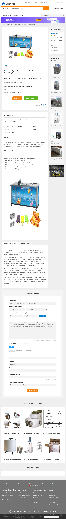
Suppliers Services (48, 2)
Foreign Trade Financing (24, 495)
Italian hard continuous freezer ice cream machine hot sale (56, 93)
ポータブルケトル (53, 502)
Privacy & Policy (53, 500)
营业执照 (30, 517)
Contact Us (52, 495)
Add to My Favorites (31, 98)
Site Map (35, 502)
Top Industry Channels (7, 495)
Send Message (32, 390)
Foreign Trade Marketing (24, 500)
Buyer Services (37, 493)
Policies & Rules (37, 500)
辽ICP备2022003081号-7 (20, 517)
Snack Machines (31, 24)
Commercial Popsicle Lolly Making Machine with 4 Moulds (56, 159)
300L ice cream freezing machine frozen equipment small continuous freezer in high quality (56, 142)
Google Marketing (22, 493)
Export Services (22, 497)
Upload (12, 350)
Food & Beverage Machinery (20, 24)
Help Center (36, 497)
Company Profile (17, 15)
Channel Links (59, 2)
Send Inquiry (17, 98)
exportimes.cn (5, 502)
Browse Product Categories (9, 493)
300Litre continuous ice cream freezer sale (56, 126)
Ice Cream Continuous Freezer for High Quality (56, 76)
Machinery (9, 24)
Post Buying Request (58, 8)
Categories (28, 2)
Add (11, 346)
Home (4, 24)
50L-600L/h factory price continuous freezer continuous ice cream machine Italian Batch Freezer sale (56, 109)
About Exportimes (53, 493)
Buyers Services (37, 2)
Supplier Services (37, 495)
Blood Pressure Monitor (55, 505)
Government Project (54, 497)
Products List (6, 15)
